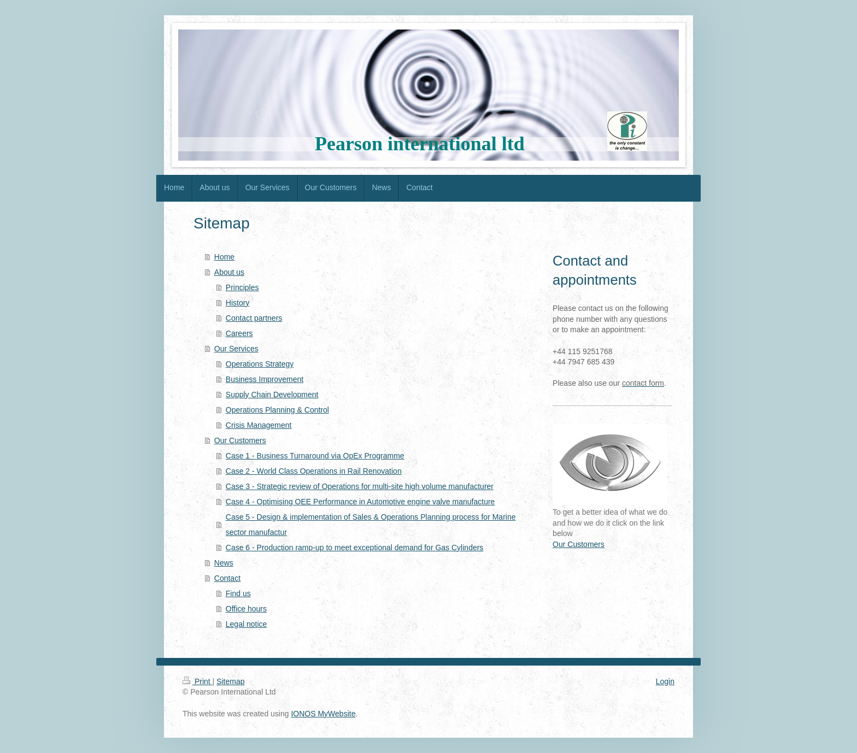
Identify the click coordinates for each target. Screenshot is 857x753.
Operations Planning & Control (277, 409)
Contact (227, 578)
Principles (242, 287)
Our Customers (240, 440)
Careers (239, 333)
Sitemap (230, 681)
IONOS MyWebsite (323, 713)
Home (224, 256)
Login (665, 681)
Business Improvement (264, 379)
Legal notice (246, 624)
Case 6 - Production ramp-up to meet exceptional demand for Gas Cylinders (355, 547)
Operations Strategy (260, 364)
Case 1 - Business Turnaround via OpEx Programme (315, 455)
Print (198, 681)
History (238, 302)
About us (229, 272)
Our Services (236, 348)
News (223, 562)
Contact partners (254, 318)
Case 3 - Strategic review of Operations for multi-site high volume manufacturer (360, 486)
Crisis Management (259, 425)
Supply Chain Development (272, 394)
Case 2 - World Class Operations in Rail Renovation (314, 471)
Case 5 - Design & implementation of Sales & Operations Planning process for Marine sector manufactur (371, 525)
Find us (238, 593)
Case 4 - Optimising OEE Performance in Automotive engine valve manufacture (360, 501)
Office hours (246, 608)
